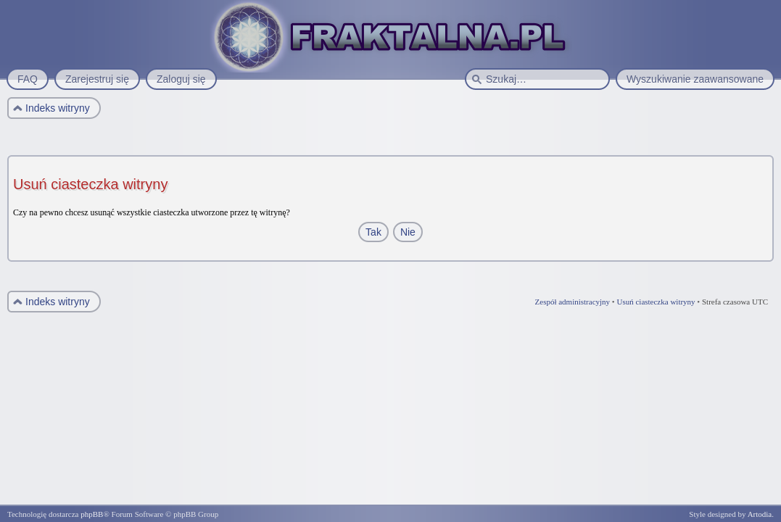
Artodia (760, 514)
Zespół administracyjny (573, 301)
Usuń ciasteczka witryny (655, 301)
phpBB (91, 514)
